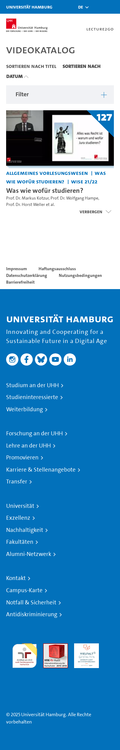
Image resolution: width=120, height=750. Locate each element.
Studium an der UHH (32, 385)
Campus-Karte (24, 590)
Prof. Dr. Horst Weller (25, 204)
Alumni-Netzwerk (28, 554)
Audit (49, 647)
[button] (80, 7)
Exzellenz (18, 518)
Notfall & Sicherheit (31, 603)
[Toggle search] (97, 7)
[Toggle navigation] (112, 7)
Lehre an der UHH (28, 446)
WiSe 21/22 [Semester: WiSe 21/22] (84, 181)
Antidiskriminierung (31, 614)
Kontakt (16, 578)
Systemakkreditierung (24, 671)
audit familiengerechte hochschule (24, 654)
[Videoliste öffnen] (95, 211)
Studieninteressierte (32, 397)
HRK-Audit (85, 647)
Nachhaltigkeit (24, 530)
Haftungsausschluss (57, 269)
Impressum (16, 269)
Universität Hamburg (29, 7)
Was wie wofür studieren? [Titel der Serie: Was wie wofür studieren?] (44, 190)
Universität (20, 506)
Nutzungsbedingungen (80, 275)
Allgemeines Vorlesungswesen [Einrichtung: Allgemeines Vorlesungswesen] (47, 173)
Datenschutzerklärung (26, 275)
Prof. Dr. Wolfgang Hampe (74, 198)
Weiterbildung (24, 409)
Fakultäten (19, 542)
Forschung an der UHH (34, 433)
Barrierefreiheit (20, 282)
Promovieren (22, 458)
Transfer (16, 482)
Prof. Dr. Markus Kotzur (27, 198)
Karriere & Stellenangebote (41, 470)
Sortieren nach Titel (31, 66)
